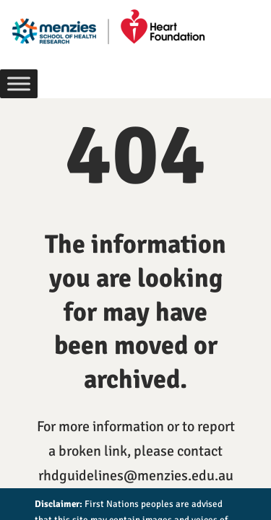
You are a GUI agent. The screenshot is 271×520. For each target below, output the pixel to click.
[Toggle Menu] (18, 83)
